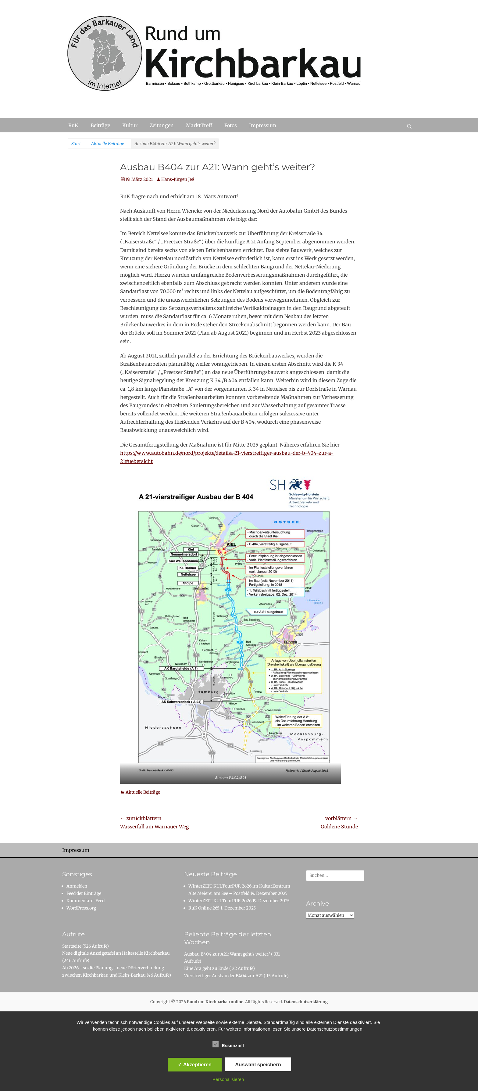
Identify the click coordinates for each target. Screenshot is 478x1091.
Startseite (71, 946)
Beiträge (100, 125)
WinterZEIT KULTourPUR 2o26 (219, 900)
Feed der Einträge (83, 893)
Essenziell (228, 1044)
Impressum (262, 125)
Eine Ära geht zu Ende (206, 968)
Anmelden (76, 886)
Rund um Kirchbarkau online (215, 1001)
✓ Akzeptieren (195, 1064)
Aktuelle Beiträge (109, 144)
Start (78, 144)
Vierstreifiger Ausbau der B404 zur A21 (223, 975)
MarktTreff (199, 125)
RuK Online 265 (203, 908)
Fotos (230, 125)
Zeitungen (162, 125)
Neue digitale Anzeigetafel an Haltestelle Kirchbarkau (116, 953)
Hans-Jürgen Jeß (177, 179)
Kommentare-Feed (85, 900)
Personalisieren (228, 1079)
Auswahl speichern (258, 1064)
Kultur (129, 125)
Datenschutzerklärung (306, 1001)
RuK (73, 125)
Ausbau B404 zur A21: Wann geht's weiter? (227, 954)
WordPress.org (81, 908)
